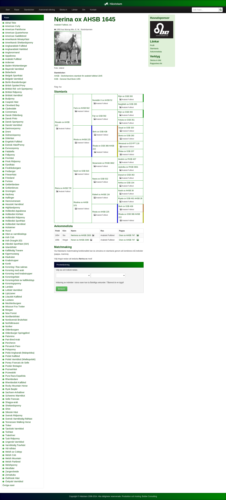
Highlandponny (12, 207)
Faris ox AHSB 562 (81, 108)
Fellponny (10, 155)
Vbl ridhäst (10, 448)
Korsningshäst (12, 277)
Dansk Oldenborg (13, 115)
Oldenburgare (12, 329)
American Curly (12, 26)
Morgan (9, 310)
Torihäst (9, 432)
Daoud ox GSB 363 (126, 175)
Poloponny (10, 349)
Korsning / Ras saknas (16, 267)
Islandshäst (10, 247)
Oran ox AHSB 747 (129, 235)
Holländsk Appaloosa (15, 211)
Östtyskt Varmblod (14, 481)
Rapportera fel (156, 63)
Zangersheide (12, 471)
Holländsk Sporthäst (15, 221)
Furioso (9, 181)
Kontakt (93, 10)
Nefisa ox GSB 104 (126, 183)
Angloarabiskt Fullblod (16, 46)
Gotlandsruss (11, 188)
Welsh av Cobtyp (13, 452)
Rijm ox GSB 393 (125, 96)
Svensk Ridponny (13, 415)
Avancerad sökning (47, 10)
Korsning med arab (14, 270)
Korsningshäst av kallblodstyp (19, 280)
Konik (8, 263)
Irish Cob (9, 237)
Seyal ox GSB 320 (126, 128)
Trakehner (10, 435)
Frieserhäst (10, 174)
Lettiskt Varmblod (13, 290)
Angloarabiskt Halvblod (16, 49)
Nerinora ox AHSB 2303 (81, 235)
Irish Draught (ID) (13, 240)
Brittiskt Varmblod (13, 95)
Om (83, 10)
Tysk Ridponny (12, 438)
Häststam (113, 3)
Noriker (8, 326)
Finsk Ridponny (13, 161)
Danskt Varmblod (13, 125)
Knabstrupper (12, 260)
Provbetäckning (63, 265)
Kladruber (10, 257)
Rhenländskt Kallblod (15, 382)
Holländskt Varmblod (15, 224)
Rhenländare (11, 379)
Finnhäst (9, 158)
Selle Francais (12, 399)
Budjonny (9, 98)
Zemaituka (10, 475)
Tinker (8, 425)
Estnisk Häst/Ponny (14, 145)
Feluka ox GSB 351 (126, 120)
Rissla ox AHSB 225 (82, 139)
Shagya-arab (11, 402)
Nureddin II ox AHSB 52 (102, 100)
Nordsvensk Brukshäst (16, 320)
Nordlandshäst (12, 316)
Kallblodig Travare (14, 250)
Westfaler (10, 468)
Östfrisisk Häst (12, 478)
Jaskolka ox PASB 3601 (128, 167)
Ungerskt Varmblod (14, 442)
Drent (8, 131)
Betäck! (61, 289)
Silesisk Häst (11, 412)
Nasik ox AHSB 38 (126, 191)
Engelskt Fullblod (13, 141)
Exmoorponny (12, 148)
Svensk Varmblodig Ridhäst (18, 419)
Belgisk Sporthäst (13, 75)
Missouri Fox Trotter (15, 306)
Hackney (9, 194)
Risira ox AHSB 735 (63, 188)
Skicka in (63, 10)
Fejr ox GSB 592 (99, 116)
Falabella (9, 151)
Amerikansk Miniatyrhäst (17, 39)
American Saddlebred (15, 36)
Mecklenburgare (13, 303)
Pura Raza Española (15, 376)
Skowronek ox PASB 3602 (103, 163)
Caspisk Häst (11, 102)
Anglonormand (12, 52)
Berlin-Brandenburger (15, 82)
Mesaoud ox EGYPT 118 (128, 143)
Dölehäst (9, 138)
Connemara (11, 112)
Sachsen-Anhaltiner (14, 392)
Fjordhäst (9, 164)
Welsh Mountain (13, 458)
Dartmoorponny (13, 128)
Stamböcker (29, 10)
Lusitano (9, 300)
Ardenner (9, 62)
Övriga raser (9, 485)
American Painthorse (15, 29)
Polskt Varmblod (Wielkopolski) (20, 359)
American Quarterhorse (16, 32)
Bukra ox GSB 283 (126, 136)
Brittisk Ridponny (13, 92)
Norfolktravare (12, 323)
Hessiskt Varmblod (14, 204)
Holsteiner (10, 227)
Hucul (8, 230)
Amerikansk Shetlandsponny (19, 42)
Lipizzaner (10, 293)
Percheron (10, 343)
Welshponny (11, 465)
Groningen (10, 191)
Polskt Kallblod (12, 356)
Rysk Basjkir (11, 389)
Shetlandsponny (13, 405)
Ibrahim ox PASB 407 (127, 159)
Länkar (75, 10)
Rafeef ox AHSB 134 (101, 194)
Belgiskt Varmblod (14, 79)
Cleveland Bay (12, 105)
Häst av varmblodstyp (16, 234)
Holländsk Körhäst (14, 214)
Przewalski (10, 372)
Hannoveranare (13, 201)
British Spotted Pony (15, 85)
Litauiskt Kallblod (13, 296)
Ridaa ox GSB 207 (126, 151)
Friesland (9, 178)
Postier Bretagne (13, 366)
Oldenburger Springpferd (17, 333)
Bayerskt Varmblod (14, 69)
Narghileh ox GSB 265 (127, 104)
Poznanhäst (11, 369)
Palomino (9, 336)
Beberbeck (10, 72)
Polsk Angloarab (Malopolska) (19, 353)
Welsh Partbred (12, 461)
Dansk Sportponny (14, 122)
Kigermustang (12, 254)
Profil (152, 45)
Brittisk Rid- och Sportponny (19, 89)
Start (8, 10)
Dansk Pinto (11, 118)
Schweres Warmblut (15, 395)
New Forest (11, 313)
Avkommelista (156, 52)
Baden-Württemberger (16, 65)
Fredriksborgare (13, 168)
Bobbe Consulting (149, 496)
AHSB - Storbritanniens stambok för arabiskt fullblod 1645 (78, 76)
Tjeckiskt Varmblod (14, 428)
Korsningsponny (13, 283)
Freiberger (10, 171)
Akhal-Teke (10, 23)
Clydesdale (10, 108)
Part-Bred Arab (12, 339)
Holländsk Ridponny (15, 217)
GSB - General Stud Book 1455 (67, 79)
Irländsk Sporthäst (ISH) (17, 244)
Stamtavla (154, 48)
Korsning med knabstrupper (18, 273)
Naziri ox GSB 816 (81, 171)
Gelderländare (12, 184)
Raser (16, 10)
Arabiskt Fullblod (13, 59)
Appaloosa (10, 56)
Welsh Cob (10, 455)
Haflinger (9, 197)
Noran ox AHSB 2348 (80, 240)
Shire (8, 409)
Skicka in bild (155, 60)
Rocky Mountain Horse (16, 386)
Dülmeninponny (13, 135)
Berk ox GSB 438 (100, 132)
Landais (9, 287)
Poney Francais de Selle (17, 362)
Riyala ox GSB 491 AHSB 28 (130, 198)
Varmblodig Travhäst (15, 445)
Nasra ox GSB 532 (100, 179)
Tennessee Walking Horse (18, 422)
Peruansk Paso (12, 346)
